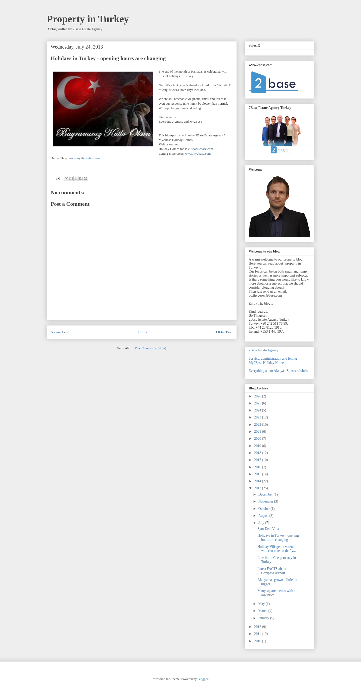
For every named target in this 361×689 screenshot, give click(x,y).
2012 (258, 627)
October (264, 509)
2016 (258, 467)
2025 (258, 403)
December (266, 494)
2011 (258, 634)
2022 (258, 424)
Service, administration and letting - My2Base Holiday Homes (274, 361)
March (263, 611)
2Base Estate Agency (263, 350)
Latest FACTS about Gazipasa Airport (271, 571)
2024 (258, 410)
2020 (258, 438)
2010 (258, 641)
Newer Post (60, 332)
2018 (258, 453)
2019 (258, 446)
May (261, 604)
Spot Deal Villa (268, 529)
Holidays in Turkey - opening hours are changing (278, 538)
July (261, 523)
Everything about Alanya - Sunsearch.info (278, 371)
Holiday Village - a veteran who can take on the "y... (276, 549)
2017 (258, 460)
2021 (258, 431)
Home (142, 332)
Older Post (224, 332)
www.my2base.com (198, 153)
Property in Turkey (88, 19)
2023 (258, 417)
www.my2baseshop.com (85, 158)
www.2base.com (202, 149)
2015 (258, 474)
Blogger (203, 679)
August (263, 516)
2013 (258, 488)
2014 (258, 481)
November (266, 501)
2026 (258, 396)
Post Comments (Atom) (150, 348)
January (264, 618)
